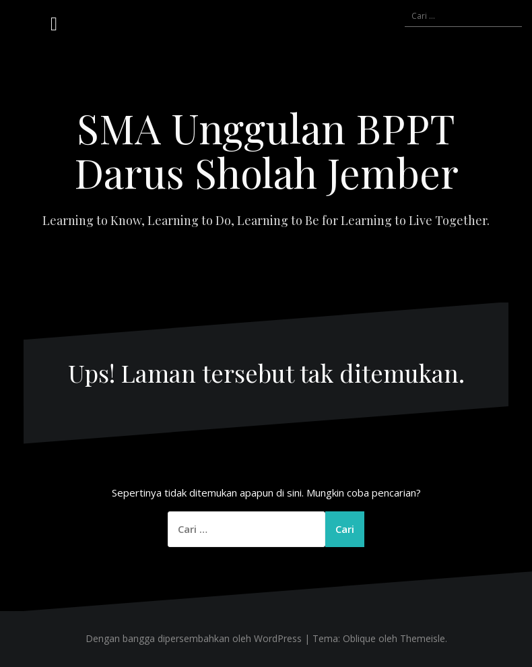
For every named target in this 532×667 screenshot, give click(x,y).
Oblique (359, 638)
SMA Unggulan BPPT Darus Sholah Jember (266, 149)
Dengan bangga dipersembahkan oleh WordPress (194, 638)
